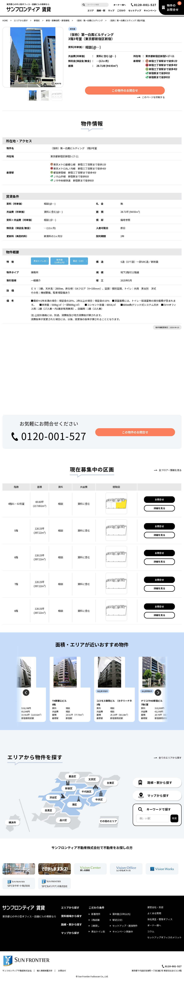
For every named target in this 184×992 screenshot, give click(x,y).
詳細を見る (159, 509)
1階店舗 (95, 930)
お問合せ (159, 500)
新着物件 (95, 924)
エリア (90, 10)
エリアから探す (21, 20)
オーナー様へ (119, 4)
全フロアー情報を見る (170, 471)
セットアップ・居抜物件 (125, 936)
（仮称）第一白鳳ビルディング (89, 20)
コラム (150, 942)
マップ (111, 10)
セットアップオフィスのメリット (164, 948)
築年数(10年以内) (121, 924)
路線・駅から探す (71, 935)
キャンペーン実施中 (123, 942)
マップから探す (70, 944)
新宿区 (37, 20)
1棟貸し (95, 936)
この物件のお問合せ (125, 91)
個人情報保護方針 (44, 981)
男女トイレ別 (40, 262)
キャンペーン (150, 10)
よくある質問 (154, 924)
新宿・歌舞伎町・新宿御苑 (57, 20)
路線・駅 (101, 10)
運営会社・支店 (155, 917)
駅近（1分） (79, 262)
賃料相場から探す (71, 927)
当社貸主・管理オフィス (159, 930)
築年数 (59, 262)
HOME (5, 20)
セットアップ (134, 10)
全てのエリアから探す (170, 768)
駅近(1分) (117, 930)
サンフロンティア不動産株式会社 (17, 981)
